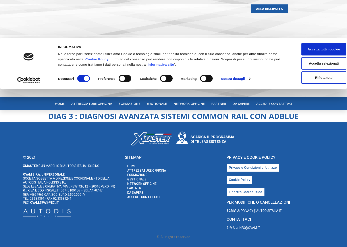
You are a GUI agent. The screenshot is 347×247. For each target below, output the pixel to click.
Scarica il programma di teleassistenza (212, 139)
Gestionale (157, 103)
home (60, 103)
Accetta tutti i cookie (310, 11)
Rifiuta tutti (310, 40)
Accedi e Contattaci (274, 103)
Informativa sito (189, 27)
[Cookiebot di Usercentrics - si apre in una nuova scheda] (28, 43)
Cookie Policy (106, 21)
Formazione (129, 103)
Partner (218, 103)
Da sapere (241, 103)
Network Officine (189, 103)
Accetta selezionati (310, 25)
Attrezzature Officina (91, 103)
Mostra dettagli (233, 41)
